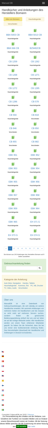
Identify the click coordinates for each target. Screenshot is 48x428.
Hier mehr (31, 426)
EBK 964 (35, 208)
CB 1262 (35, 61)
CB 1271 (35, 75)
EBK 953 (13, 168)
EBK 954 (35, 168)
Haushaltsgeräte (35, 19)
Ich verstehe (21, 426)
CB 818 (35, 115)
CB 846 (13, 128)
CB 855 (13, 141)
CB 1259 (13, 61)
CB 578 (35, 101)
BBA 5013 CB (35, 35)
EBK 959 (13, 208)
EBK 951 (13, 155)
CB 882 (35, 141)
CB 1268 (13, 75)
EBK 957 (13, 195)
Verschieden (12, 24)
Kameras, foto (23, 286)
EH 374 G (35, 235)
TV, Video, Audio (10, 288)
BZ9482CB (35, 48)
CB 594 (13, 115)
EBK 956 (35, 182)
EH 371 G (35, 222)
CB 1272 (13, 88)
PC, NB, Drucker (37, 286)
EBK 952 (35, 155)
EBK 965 (13, 222)
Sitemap (31, 415)
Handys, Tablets (29, 283)
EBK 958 (35, 195)
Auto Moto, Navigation (12, 283)
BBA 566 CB (13, 48)
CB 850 (35, 128)
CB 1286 (13, 101)
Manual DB (7, 3)
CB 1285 (35, 88)
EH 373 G (13, 235)
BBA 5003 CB (13, 35)
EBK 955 (13, 182)
